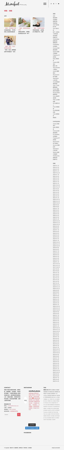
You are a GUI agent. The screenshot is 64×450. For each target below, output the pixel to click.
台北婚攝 (53, 389)
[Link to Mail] (58, 3)
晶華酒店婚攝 (56, 408)
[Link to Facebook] (51, 3)
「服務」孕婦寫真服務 (38, 28)
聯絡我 (54, 117)
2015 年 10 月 (56, 310)
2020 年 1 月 (56, 219)
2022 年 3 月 (56, 180)
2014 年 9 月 (56, 333)
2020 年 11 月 (56, 201)
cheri (49, 399)
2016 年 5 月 (56, 297)
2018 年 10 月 (56, 245)
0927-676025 (12, 409)
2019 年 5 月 (56, 233)
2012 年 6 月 (56, 379)
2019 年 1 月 (56, 240)
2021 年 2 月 (56, 196)
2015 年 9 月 (56, 311)
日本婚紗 (58, 397)
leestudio (58, 447)
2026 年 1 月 (56, 165)
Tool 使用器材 (56, 82)
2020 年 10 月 (56, 203)
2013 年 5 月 (56, 361)
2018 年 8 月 (56, 249)
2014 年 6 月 (56, 338)
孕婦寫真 (55, 23)
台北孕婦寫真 (55, 406)
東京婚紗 (45, 410)
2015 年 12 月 (56, 306)
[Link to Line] (56, 3)
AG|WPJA (50, 410)
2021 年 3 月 (56, 194)
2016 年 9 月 (56, 290)
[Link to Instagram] (53, 3)
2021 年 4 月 (56, 192)
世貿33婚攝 (49, 419)
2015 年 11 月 (56, 308)
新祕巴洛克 (53, 397)
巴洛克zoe (47, 402)
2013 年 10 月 (56, 352)
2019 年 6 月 (56, 231)
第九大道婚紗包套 (53, 402)
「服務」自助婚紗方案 (10, 28)
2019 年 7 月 (56, 229)
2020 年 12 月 (56, 199)
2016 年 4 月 (56, 299)
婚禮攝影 (53, 393)
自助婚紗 (55, 19)
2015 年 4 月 (56, 320)
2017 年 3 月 (56, 279)
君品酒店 (48, 415)
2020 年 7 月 (56, 208)
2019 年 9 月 (56, 226)
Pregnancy (46, 412)
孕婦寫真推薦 (48, 397)
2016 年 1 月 (56, 304)
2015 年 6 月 (56, 317)
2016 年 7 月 (56, 294)
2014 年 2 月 (56, 345)
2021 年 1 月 (56, 197)
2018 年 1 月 (56, 261)
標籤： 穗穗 (8, 11)
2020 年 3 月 (56, 215)
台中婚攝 (48, 408)
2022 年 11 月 (56, 172)
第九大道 (54, 399)
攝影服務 (55, 17)
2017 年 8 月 (56, 270)
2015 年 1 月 (56, 326)
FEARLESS (53, 414)
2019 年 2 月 (56, 238)
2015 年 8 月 (56, 313)
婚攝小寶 (48, 389)
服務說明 (55, 42)
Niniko (46, 400)
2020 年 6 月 (56, 210)
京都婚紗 (45, 399)
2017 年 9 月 (56, 269)
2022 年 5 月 (56, 176)
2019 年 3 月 (56, 237)
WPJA (51, 408)
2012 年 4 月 (56, 381)
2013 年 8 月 (56, 356)
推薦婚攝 (46, 391)
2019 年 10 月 (56, 224)
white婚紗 (52, 415)
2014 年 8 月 (56, 335)
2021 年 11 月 (56, 187)
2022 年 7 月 (56, 174)
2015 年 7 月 (56, 315)
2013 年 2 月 (56, 367)
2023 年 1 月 (56, 171)
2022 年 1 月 (56, 183)
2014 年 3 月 (56, 343)
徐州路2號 (57, 410)
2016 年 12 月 (56, 285)
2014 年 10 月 (56, 331)
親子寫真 (54, 412)
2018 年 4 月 (56, 256)
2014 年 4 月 (56, 342)
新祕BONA (54, 395)
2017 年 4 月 (56, 278)
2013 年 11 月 (56, 351)
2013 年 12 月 (56, 349)
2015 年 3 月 (56, 322)
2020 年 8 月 (56, 206)
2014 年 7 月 (56, 336)
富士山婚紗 (48, 414)
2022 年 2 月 (56, 181)
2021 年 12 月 (56, 185)
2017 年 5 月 (56, 276)
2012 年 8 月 (56, 376)
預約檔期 (55, 35)
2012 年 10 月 (56, 372)
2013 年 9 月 (56, 354)
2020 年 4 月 (56, 213)
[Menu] (44, 3)
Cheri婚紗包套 (51, 391)
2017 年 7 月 (56, 272)
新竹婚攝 (48, 404)
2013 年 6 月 (56, 359)
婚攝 (45, 389)
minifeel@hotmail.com (13, 405)
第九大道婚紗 (53, 400)
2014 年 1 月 (56, 347)
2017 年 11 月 (56, 265)
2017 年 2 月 (56, 281)
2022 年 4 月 (56, 178)
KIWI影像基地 (57, 404)
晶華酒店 (45, 406)
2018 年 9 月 (56, 247)
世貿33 (45, 419)
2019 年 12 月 (56, 221)
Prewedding (50, 406)
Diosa (46, 417)
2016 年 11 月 (56, 286)
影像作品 (55, 37)
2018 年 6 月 (56, 253)
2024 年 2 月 (56, 167)
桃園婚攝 (52, 404)
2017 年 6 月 (56, 274)
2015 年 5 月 (56, 319)
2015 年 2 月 (56, 324)
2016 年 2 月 (56, 302)
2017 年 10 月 (56, 267)
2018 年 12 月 (56, 242)
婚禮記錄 (55, 21)
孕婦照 (51, 399)
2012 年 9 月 (56, 374)
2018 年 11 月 (56, 244)
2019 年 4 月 (56, 235)
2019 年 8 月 (56, 228)
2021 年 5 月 (56, 190)
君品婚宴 (49, 417)
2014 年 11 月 (56, 329)
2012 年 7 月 (56, 377)
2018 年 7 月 (56, 251)
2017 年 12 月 (56, 263)
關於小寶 (55, 65)
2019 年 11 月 (56, 222)
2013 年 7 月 (56, 358)
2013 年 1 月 (56, 368)
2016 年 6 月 (56, 295)
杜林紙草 (50, 412)
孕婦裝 (49, 400)
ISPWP (53, 410)
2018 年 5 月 (56, 254)
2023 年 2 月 (56, 169)
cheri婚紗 (57, 389)
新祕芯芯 (53, 417)
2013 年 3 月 (56, 365)
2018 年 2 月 (56, 260)
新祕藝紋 (56, 391)
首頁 (54, 16)
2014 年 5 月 (56, 340)
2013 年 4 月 (56, 363)
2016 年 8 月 (56, 292)
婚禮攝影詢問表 (14, 411)
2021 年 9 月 (56, 188)
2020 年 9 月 (56, 204)
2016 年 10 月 (56, 288)
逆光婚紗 (57, 417)
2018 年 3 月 (56, 258)
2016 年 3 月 (56, 301)
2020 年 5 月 (56, 212)
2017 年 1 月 (56, 283)
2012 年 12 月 (56, 370)
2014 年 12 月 (56, 327)
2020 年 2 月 (56, 217)
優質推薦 (55, 83)
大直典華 (53, 419)
